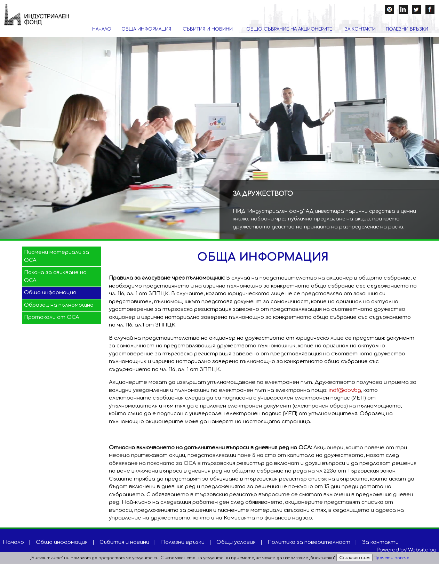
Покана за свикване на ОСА (55, 277)
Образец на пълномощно (59, 305)
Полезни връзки (407, 29)
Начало (101, 29)
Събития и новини (208, 29)
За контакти (360, 29)
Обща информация (146, 29)
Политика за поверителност (309, 543)
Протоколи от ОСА (51, 318)
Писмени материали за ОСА (56, 257)
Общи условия (236, 543)
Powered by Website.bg (406, 550)
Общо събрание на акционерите (289, 29)
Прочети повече (391, 558)
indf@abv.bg (345, 391)
